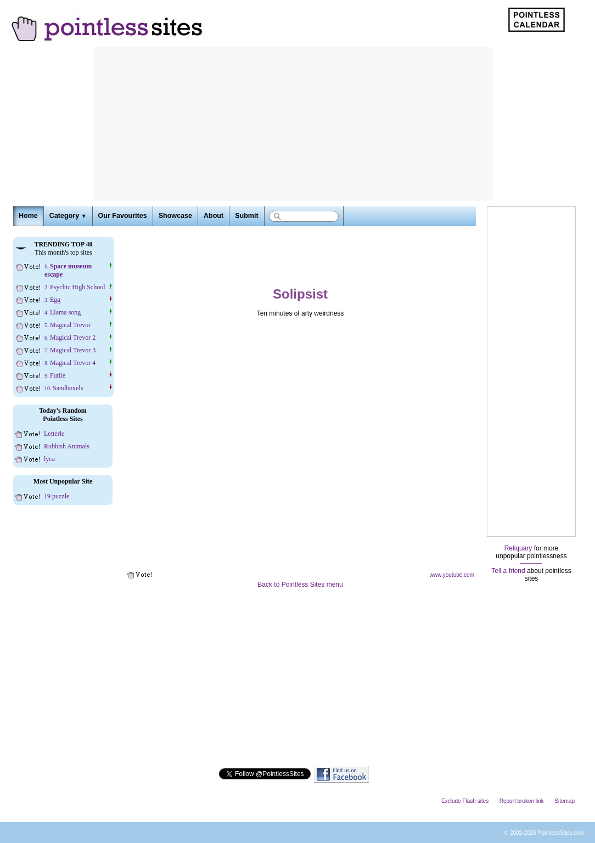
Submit (246, 216)
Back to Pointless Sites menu (300, 584)
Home (28, 216)
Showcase (175, 216)
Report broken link (521, 801)
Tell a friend (508, 571)
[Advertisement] (293, 124)
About (213, 216)
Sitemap (564, 801)
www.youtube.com (452, 575)
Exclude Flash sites (465, 801)
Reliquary (518, 548)
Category (68, 216)
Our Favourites (122, 216)
